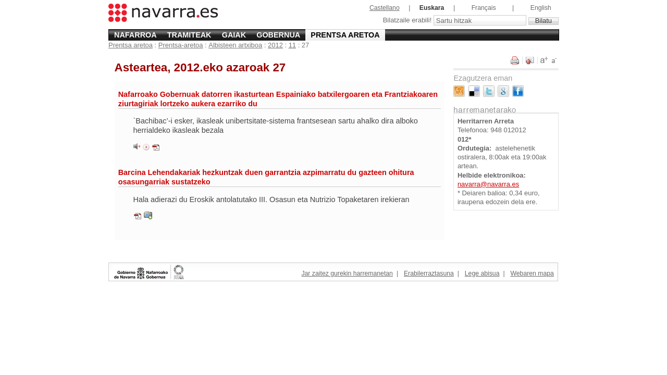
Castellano (384, 7)
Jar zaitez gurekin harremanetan (346, 273)
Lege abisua (482, 273)
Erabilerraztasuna (429, 273)
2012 (275, 45)
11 (292, 45)
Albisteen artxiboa (235, 45)
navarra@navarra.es (488, 184)
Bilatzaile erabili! (408, 20)
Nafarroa (135, 35)
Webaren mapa (531, 273)
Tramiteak (189, 35)
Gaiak (234, 35)
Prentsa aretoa (345, 35)
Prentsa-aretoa (180, 45)
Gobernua (278, 35)
